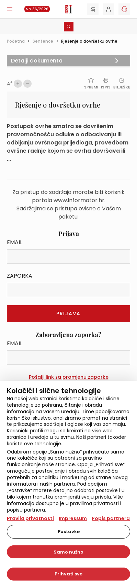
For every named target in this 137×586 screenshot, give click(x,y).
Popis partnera (111, 518)
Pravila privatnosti (30, 518)
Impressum (73, 518)
